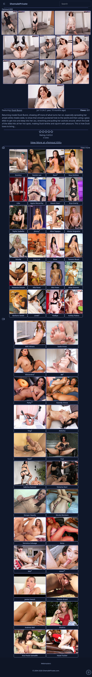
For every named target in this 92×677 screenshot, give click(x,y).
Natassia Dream (18, 287)
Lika (18, 203)
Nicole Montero (62, 515)
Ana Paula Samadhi (30, 655)
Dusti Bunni (17, 110)
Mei (30, 571)
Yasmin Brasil (62, 599)
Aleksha (62, 431)
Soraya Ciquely (30, 515)
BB (62, 374)
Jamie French (30, 599)
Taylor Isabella (18, 231)
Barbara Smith (18, 315)
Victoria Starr (62, 487)
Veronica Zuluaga (30, 543)
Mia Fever (37, 287)
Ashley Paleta (73, 315)
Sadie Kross (62, 346)
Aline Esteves (73, 287)
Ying (30, 430)
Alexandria (29, 374)
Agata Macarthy (36, 203)
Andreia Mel (30, 627)
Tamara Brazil (73, 259)
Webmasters (46, 663)
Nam (55, 175)
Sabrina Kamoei (29, 487)
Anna (62, 571)
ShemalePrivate (18, 3)
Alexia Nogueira (73, 231)
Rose (55, 259)
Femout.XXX (7, 9)
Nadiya (55, 315)
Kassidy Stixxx (62, 403)
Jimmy (37, 231)
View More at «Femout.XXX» (46, 142)
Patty (30, 402)
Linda (36, 315)
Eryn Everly (73, 203)
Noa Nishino (74, 175)
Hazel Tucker (62, 655)
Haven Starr (55, 203)
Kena (62, 543)
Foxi (62, 459)
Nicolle (18, 259)
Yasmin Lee (36, 175)
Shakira (62, 627)
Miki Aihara (29, 346)
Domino (18, 175)
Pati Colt (36, 259)
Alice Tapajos (55, 231)
